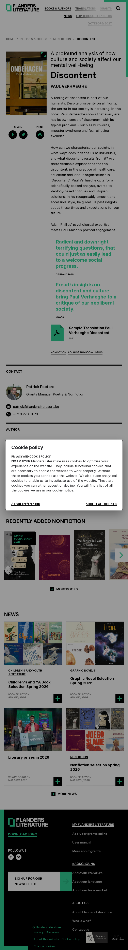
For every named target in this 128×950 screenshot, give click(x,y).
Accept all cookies (101, 504)
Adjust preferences (25, 504)
